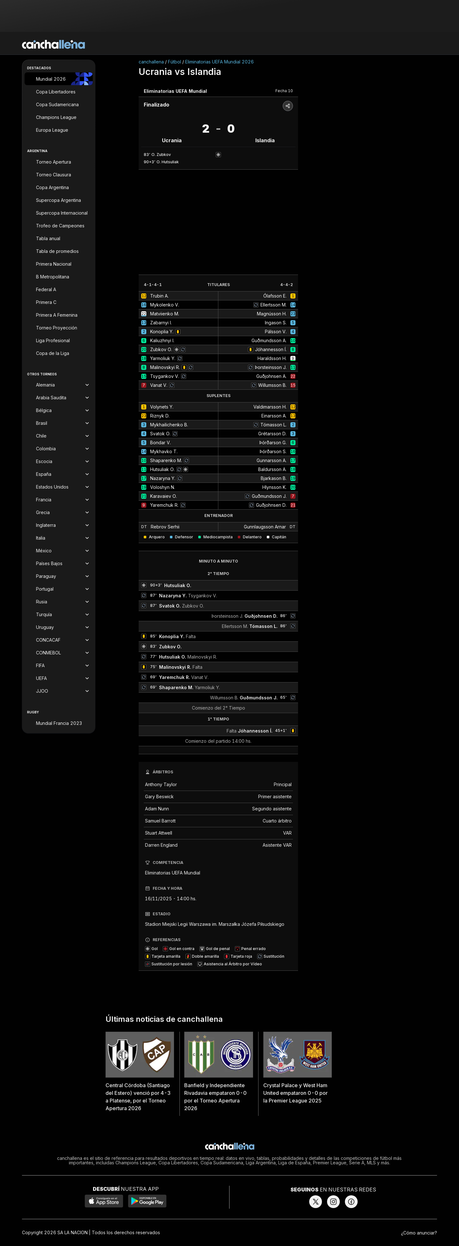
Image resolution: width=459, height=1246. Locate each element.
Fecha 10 (284, 90)
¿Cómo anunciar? (419, 1232)
